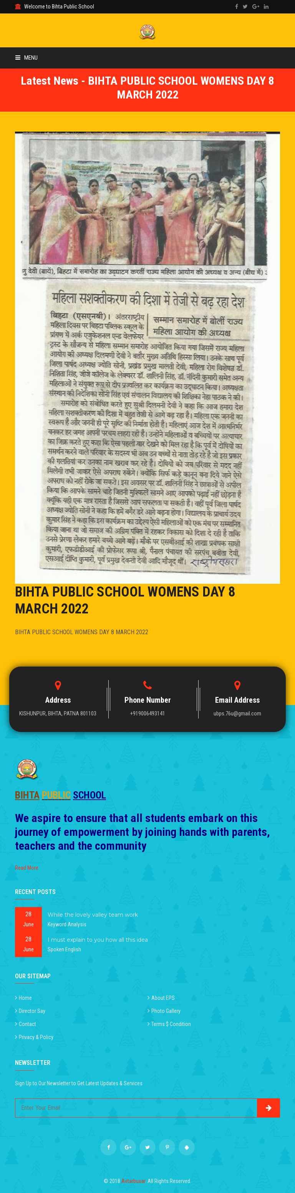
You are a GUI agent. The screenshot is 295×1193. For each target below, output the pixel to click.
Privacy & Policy (36, 1037)
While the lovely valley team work (93, 914)
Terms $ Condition (171, 1024)
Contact (27, 1024)
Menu (26, 57)
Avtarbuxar (133, 1181)
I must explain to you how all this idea (98, 939)
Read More (26, 868)
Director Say (32, 1011)
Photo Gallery (166, 1011)
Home (25, 998)
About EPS (163, 998)
